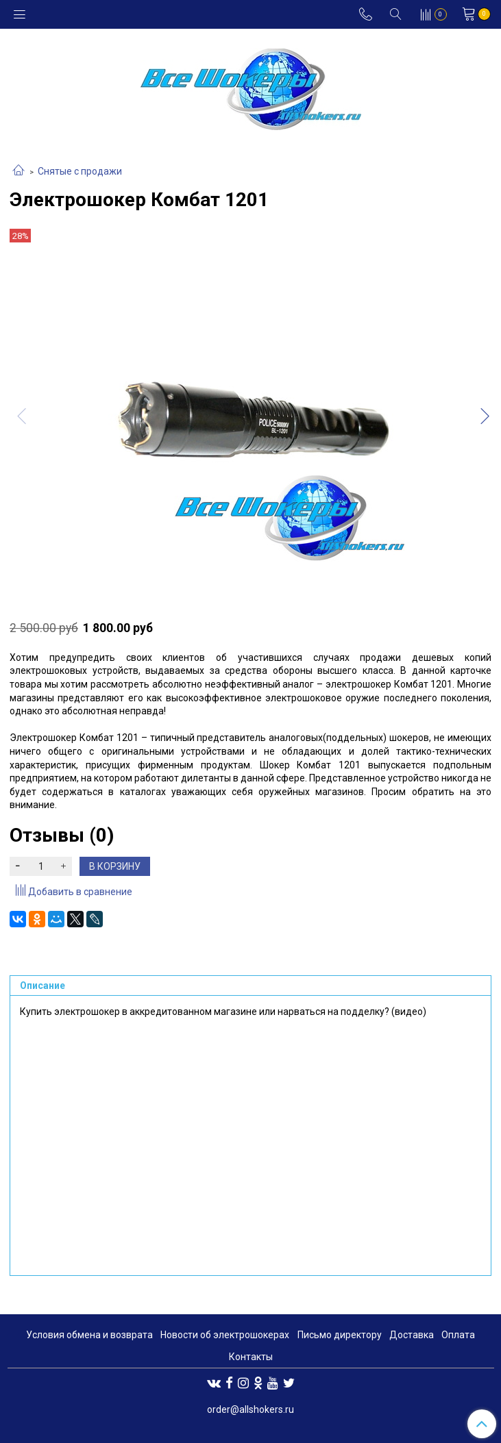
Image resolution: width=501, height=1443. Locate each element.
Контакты (251, 1356)
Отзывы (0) (62, 835)
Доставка (411, 1334)
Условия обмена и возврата (89, 1334)
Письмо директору (339, 1334)
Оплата (458, 1334)
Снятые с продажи (80, 171)
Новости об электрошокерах (224, 1334)
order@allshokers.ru (250, 1409)
